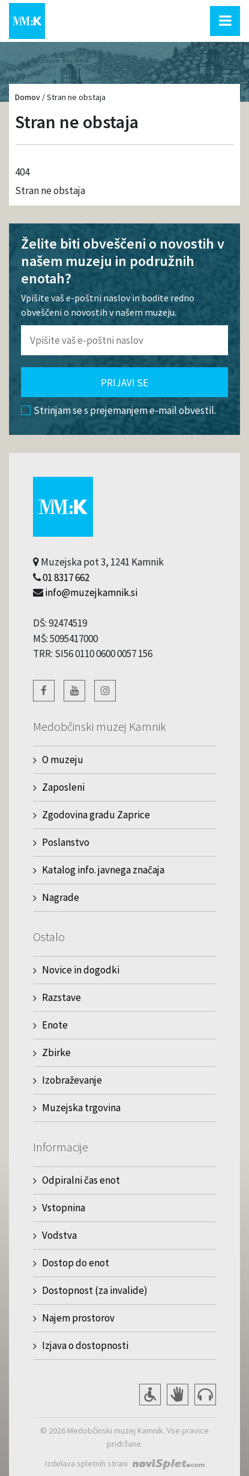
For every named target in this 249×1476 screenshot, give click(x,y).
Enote (55, 1025)
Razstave (61, 997)
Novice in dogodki (80, 969)
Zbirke (56, 1052)
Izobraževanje (72, 1080)
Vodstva (59, 1235)
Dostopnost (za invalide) (95, 1290)
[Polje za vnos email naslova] (124, 340)
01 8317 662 (66, 577)
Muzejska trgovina (81, 1107)
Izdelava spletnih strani (86, 1463)
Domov (27, 97)
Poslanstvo (65, 842)
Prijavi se (124, 382)
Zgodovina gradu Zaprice (96, 814)
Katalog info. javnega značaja (103, 869)
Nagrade (60, 897)
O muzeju (62, 759)
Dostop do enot (75, 1262)
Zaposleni (63, 787)
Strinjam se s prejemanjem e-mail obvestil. (118, 410)
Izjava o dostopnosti (85, 1345)
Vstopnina (63, 1207)
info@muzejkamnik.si (91, 592)
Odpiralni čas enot (81, 1180)
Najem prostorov (78, 1317)
